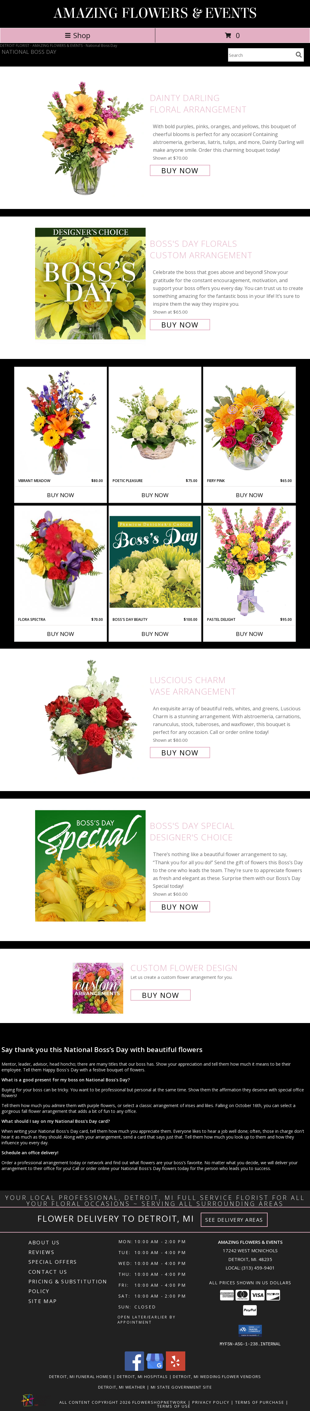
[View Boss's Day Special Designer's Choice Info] (91, 865)
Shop (77, 35)
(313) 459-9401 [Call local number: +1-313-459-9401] (258, 1268)
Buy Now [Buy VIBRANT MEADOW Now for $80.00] (60, 495)
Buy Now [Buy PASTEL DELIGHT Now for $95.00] (249, 634)
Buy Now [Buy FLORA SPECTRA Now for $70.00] (60, 634)
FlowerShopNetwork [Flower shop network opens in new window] (159, 1402)
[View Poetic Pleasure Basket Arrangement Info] (155, 423)
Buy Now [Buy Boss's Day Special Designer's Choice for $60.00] (180, 907)
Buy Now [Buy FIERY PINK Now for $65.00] (249, 495)
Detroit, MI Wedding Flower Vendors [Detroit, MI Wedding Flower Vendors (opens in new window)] (217, 1376)
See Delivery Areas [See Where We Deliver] (234, 1219)
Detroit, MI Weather (122, 1387)
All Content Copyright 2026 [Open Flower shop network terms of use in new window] (95, 1402)
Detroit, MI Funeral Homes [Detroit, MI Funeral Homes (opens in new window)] (80, 1376)
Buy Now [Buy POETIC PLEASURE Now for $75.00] (155, 495)
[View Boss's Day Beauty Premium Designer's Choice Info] (155, 562)
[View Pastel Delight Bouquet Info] (249, 561)
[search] (299, 54)
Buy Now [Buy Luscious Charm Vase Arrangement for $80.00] (180, 753)
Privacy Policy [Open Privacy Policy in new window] (210, 1402)
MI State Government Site (181, 1387)
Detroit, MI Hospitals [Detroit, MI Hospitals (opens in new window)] (142, 1376)
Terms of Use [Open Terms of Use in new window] (174, 1406)
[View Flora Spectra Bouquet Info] (60, 562)
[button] (250, 1331)
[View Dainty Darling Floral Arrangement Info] (91, 133)
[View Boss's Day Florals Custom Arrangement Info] (91, 283)
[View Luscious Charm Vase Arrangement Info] (91, 716)
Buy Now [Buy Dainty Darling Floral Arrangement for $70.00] (180, 170)
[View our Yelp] (175, 1369)
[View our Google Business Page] (155, 1369)
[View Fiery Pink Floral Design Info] (249, 422)
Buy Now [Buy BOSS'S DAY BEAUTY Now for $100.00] (155, 634)
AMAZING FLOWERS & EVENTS (155, 13)
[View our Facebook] (134, 1369)
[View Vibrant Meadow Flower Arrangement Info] (60, 423)
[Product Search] (260, 54)
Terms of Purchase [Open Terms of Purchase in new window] (259, 1402)
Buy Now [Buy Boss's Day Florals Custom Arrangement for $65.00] (180, 325)
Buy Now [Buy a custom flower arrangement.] (160, 995)
